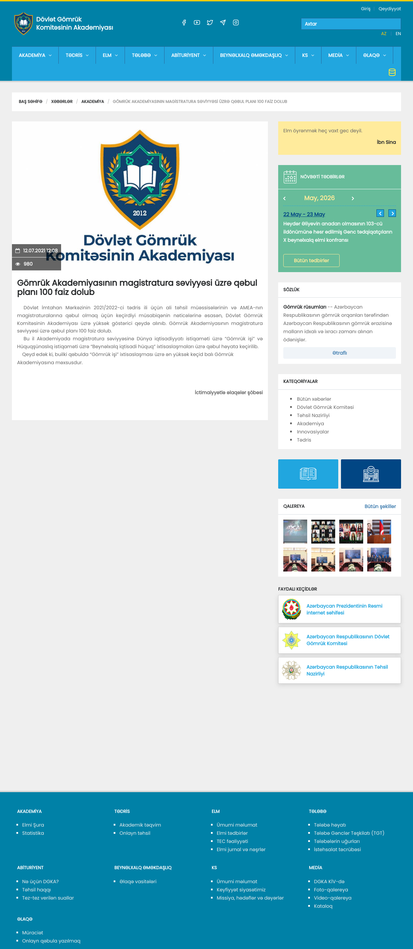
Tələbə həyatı (330, 824)
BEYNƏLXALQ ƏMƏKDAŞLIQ (254, 55)
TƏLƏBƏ (144, 55)
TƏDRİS (77, 55)
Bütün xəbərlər (314, 399)
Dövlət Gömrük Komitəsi (325, 407)
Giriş (366, 8)
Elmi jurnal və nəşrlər (241, 849)
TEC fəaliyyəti (232, 841)
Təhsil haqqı (36, 889)
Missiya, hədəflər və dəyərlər (250, 897)
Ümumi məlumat (237, 824)
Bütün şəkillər (380, 506)
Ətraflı (339, 353)
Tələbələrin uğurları (337, 841)
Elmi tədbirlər (232, 833)
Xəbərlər (62, 102)
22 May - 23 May (304, 214)
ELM (110, 55)
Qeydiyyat (390, 8)
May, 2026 (319, 198)
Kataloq (323, 906)
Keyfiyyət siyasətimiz (241, 889)
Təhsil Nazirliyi (313, 415)
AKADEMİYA (35, 55)
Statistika (33, 833)
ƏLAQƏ (374, 55)
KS (308, 55)
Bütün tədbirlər (311, 260)
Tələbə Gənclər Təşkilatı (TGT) (349, 833)
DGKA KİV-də (329, 881)
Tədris (304, 439)
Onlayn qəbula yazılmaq (51, 940)
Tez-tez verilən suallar (48, 897)
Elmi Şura (33, 824)
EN (398, 33)
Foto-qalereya (331, 889)
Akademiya (92, 102)
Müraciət (32, 932)
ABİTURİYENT (188, 55)
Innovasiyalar (313, 431)
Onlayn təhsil (134, 833)
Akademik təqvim (140, 824)
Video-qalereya (333, 897)
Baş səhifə (30, 102)
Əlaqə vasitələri (137, 881)
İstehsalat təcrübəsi (337, 849)
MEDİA (338, 55)
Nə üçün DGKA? (40, 881)
